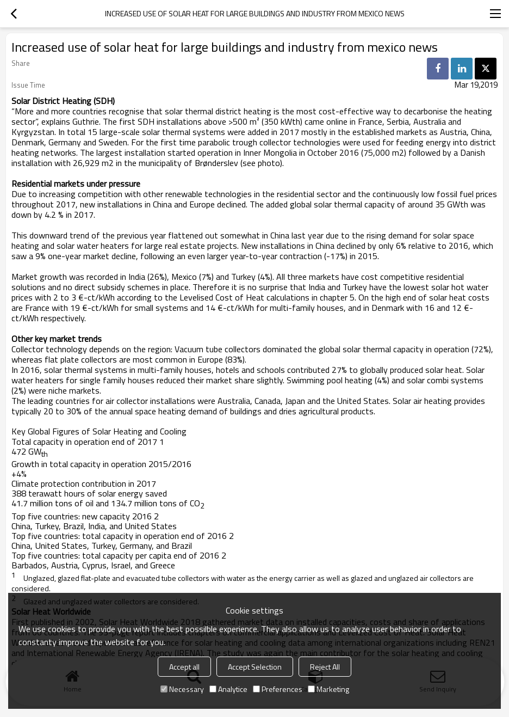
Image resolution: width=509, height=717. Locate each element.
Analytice (228, 689)
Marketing (328, 689)
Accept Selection (255, 666)
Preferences (277, 689)
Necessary (182, 689)
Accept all (184, 666)
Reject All (325, 666)
